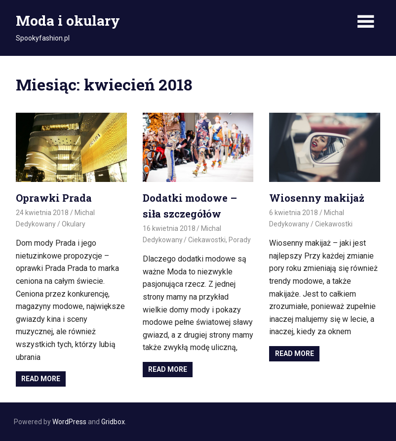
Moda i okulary (68, 20)
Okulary (73, 224)
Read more (40, 379)
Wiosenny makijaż (316, 197)
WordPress (69, 422)
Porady (240, 240)
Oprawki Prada (54, 197)
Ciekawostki (207, 240)
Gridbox (113, 422)
